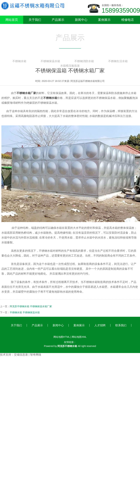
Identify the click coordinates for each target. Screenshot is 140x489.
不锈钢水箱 (19, 62)
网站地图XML (79, 336)
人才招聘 (100, 325)
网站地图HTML (61, 336)
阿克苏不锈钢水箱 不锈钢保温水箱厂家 (31, 306)
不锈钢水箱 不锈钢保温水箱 (25, 312)
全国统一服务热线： (121, 9)
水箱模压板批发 (70, 66)
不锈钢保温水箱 (50, 62)
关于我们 (16, 325)
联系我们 (120, 325)
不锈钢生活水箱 (118, 62)
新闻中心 (58, 325)
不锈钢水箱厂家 (26, 93)
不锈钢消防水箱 (84, 62)
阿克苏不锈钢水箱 (67, 346)
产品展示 (37, 325)
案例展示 (79, 325)
